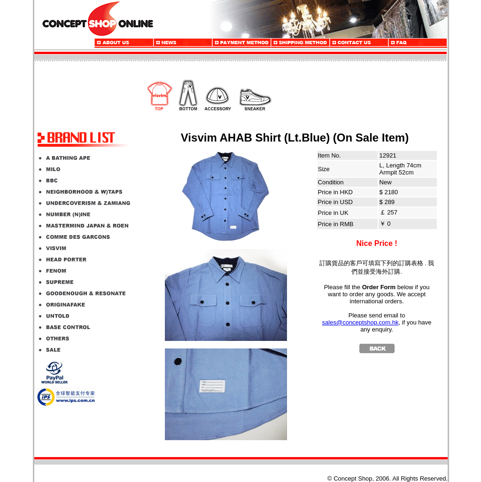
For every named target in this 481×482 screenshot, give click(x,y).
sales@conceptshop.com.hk (360, 322)
